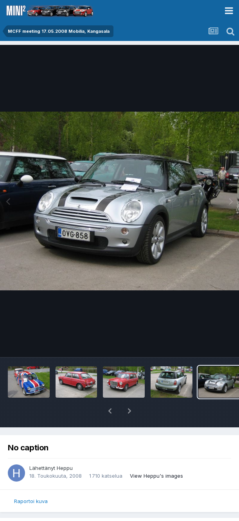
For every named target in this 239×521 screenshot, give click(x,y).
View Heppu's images (156, 476)
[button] (110, 411)
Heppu (65, 468)
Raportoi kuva (31, 501)
